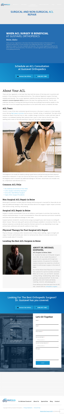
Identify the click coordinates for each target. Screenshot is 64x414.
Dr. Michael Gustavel (24, 401)
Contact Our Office (24, 76)
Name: (37, 320)
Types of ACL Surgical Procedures (14, 194)
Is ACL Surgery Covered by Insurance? (16, 190)
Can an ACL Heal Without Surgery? (15, 192)
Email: (37, 325)
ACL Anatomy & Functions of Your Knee (16, 188)
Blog (51, 401)
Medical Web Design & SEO (46, 411)
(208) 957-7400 (41, 76)
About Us (36, 401)
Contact (57, 401)
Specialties (44, 401)
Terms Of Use (37, 407)
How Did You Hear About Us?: (42, 342)
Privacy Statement (28, 407)
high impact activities (17, 113)
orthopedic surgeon (51, 286)
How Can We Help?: (40, 336)
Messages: (38, 348)
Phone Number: (39, 331)
